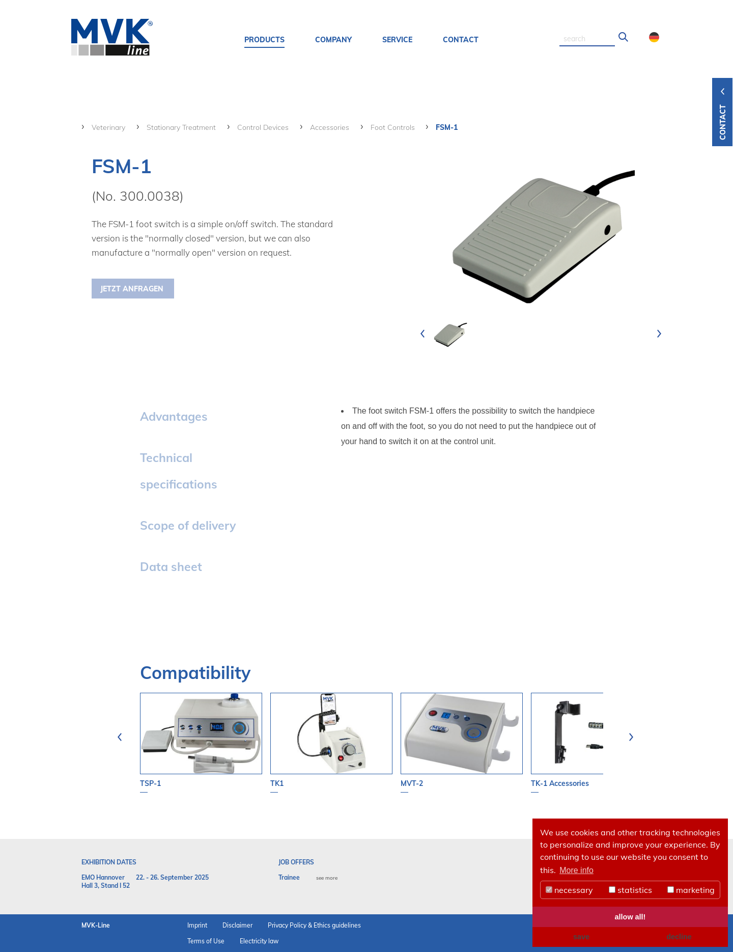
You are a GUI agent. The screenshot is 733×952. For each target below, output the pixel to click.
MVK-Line (95, 925)
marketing (691, 890)
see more (326, 878)
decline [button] (679, 937)
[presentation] (422, 334)
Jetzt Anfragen (131, 288)
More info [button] (576, 870)
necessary (569, 890)
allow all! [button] (630, 917)
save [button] (581, 937)
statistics (630, 890)
